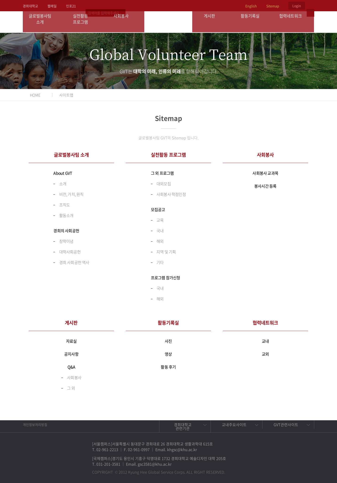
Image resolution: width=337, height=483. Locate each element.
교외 (265, 354)
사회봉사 (124, 21)
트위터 (283, 470)
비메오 (294, 470)
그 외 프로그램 (162, 173)
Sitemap (272, 6)
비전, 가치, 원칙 (71, 194)
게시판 (212, 21)
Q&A (71, 367)
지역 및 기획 (166, 252)
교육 (160, 220)
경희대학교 (30, 6)
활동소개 (66, 215)
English (251, 6)
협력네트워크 (293, 21)
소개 (62, 184)
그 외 (71, 388)
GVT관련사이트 (286, 424)
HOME (35, 95)
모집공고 (158, 209)
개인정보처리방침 (35, 424)
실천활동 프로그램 (83, 21)
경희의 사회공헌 (66, 231)
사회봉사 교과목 (265, 173)
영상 (168, 354)
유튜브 (305, 470)
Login (296, 5)
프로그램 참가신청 (165, 277)
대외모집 (164, 184)
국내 (160, 231)
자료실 (71, 341)
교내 (265, 341)
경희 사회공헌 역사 (74, 262)
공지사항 (71, 354)
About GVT (62, 173)
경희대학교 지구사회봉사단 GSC (169, 21)
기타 (160, 262)
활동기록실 (253, 21)
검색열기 (310, 5)
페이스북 (273, 470)
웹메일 (52, 6)
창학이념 (66, 241)
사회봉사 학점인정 (171, 194)
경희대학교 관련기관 (183, 426)
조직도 (64, 205)
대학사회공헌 (70, 252)
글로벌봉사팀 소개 (43, 21)
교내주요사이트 (234, 424)
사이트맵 (66, 95)
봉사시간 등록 (265, 186)
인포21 (71, 6)
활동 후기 (168, 367)
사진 (168, 341)
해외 (160, 241)
